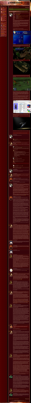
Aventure (18, 18)
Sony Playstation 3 (27, 15)
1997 (18, 17)
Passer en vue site (27, 7)
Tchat (20, 5)
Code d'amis (4, 19)
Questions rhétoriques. (4, 18)
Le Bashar (11, 254)
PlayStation (19, 16)
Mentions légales (22, 400)
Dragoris (11, 324)
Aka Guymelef (11, 240)
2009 (20, 17)
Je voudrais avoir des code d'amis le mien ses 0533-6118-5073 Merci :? (3, 20)
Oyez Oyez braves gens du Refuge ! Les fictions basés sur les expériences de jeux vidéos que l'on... (3, 26)
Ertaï (10, 173)
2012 (21, 17)
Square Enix (24, 16)
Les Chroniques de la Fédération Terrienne (3, 33)
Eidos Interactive (26, 16)
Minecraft (12, 5)
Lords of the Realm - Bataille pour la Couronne (4, 25)
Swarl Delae (11, 196)
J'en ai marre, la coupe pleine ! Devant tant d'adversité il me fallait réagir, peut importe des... (3, 16)
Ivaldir (10, 134)
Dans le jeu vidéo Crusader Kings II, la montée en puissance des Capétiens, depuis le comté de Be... (3, 32)
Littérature (3, 28)
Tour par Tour (23, 18)
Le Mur (18, 5)
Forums (15, 5)
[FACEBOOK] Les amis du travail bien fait (4, 14)
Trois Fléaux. (4, 17)
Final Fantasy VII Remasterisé (12, 11)
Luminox (11, 268)
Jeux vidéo (12, 7)
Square (20, 16)
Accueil (10, 7)
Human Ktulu (4, 15)
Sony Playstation (23, 15)
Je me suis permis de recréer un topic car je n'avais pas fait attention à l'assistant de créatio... (3, 35)
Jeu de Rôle (21, 18)
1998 (19, 17)
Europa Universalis (25, 301)
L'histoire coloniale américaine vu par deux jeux (4, 11)
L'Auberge (3, 12)
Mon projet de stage (4, 8)
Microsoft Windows (20, 15)
